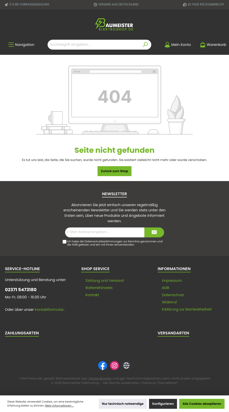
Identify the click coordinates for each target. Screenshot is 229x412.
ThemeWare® (167, 383)
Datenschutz (173, 294)
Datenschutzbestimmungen (104, 241)
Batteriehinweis (99, 287)
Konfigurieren (163, 404)
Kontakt (92, 294)
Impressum (172, 280)
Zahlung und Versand (104, 280)
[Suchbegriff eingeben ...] (94, 45)
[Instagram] (114, 365)
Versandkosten (100, 378)
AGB (75, 245)
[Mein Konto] (177, 45)
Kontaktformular (49, 309)
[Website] (126, 365)
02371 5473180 (21, 289)
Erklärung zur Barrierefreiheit (187, 309)
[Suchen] (145, 45)
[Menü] (21, 45)
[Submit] (154, 232)
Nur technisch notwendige (123, 404)
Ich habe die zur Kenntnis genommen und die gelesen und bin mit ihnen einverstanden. (115, 243)
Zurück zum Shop (114, 171)
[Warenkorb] (212, 45)
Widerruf (169, 302)
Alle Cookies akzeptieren (201, 404)
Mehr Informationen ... (59, 406)
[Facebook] (102, 365)
